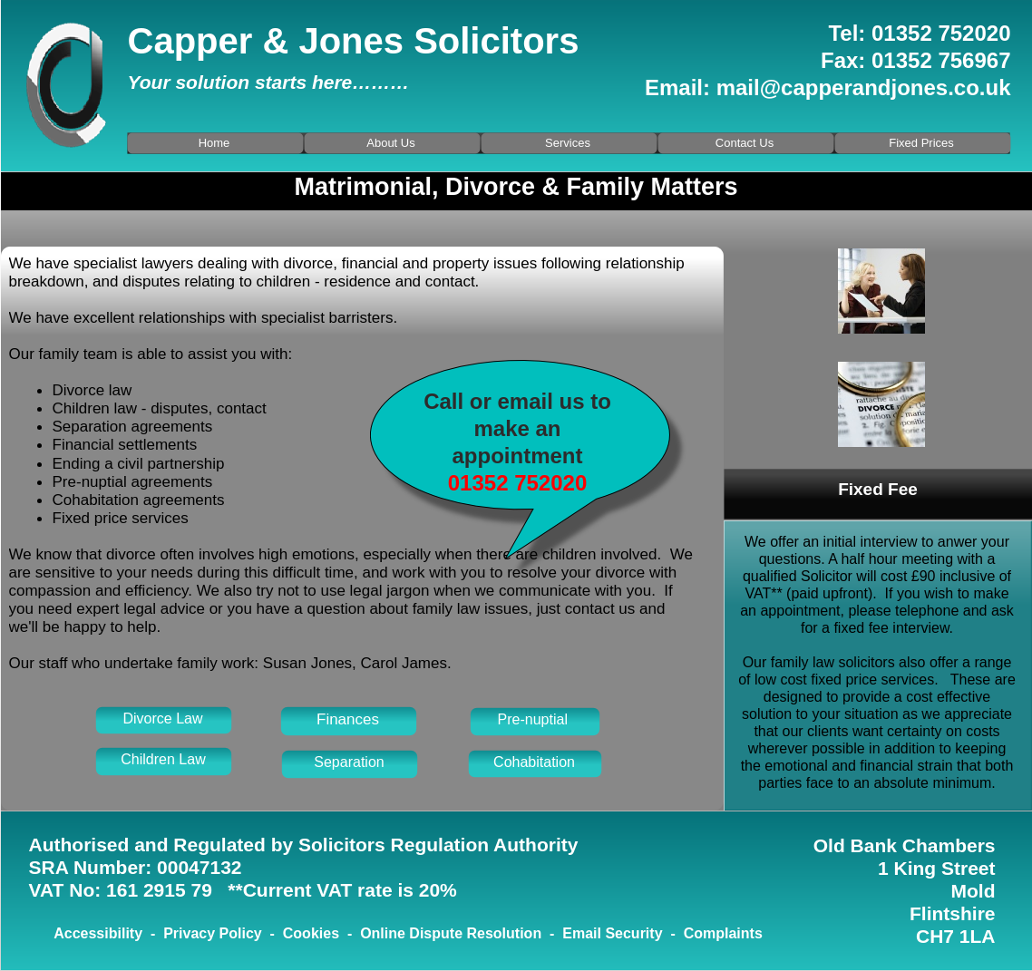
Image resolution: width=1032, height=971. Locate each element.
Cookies (311, 933)
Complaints (723, 933)
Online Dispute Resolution (450, 933)
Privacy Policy (212, 933)
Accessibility (98, 933)
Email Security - (622, 933)
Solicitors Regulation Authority (438, 844)
